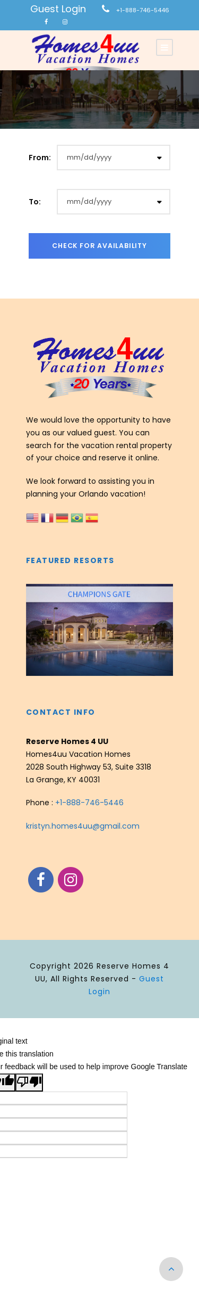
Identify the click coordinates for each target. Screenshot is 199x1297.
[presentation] (35, 630)
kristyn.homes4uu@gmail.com (83, 826)
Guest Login (58, 8)
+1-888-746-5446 (142, 10)
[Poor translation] (29, 1082)
